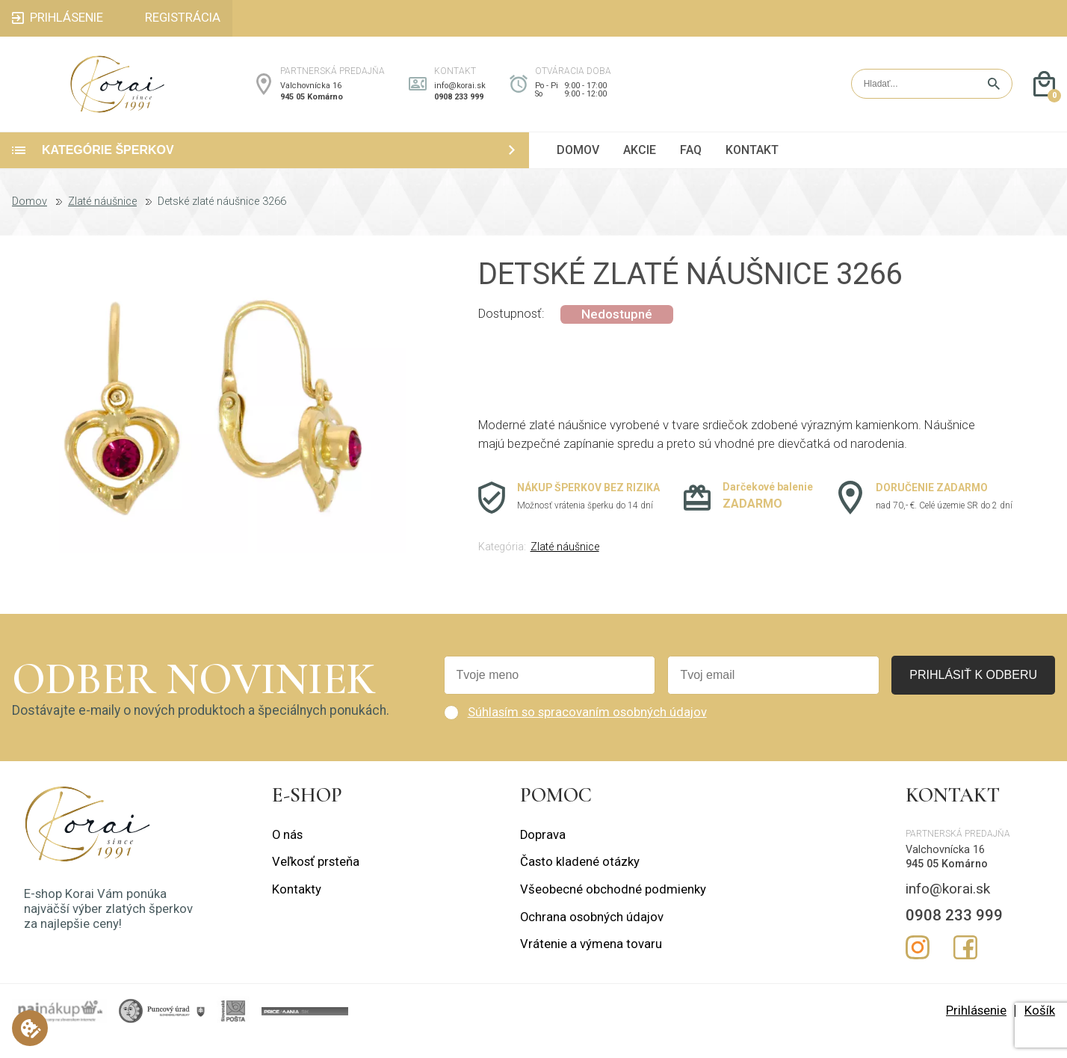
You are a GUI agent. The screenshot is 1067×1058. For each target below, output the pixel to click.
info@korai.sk (460, 96)
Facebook (965, 967)
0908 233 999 (458, 106)
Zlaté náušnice (102, 222)
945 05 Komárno (311, 106)
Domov (29, 222)
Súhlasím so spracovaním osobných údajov (587, 732)
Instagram (918, 967)
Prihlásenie (976, 1031)
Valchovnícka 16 (310, 96)
